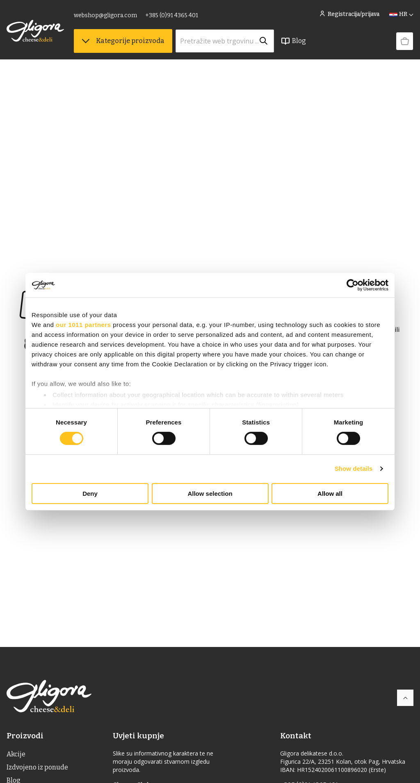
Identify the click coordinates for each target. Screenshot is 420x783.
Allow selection (209, 493)
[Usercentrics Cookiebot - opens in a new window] (352, 285)
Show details (354, 468)
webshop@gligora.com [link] (105, 15)
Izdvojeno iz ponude (37, 767)
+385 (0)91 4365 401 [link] (171, 15)
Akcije (16, 754)
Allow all (329, 493)
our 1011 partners (83, 324)
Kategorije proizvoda (123, 41)
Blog (293, 41)
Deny (90, 493)
